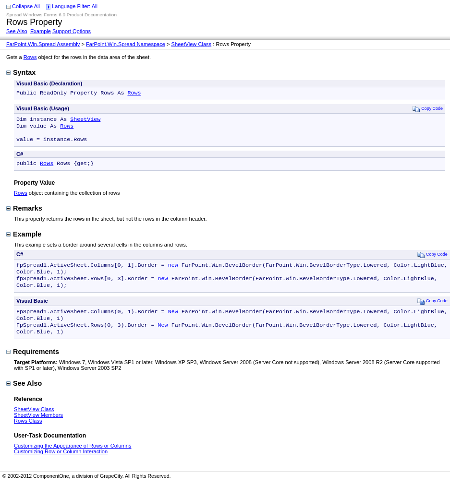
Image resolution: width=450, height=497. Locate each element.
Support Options (71, 31)
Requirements (32, 365)
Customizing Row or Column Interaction (61, 465)
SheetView (85, 121)
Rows (30, 57)
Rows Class (28, 434)
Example (40, 31)
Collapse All (26, 6)
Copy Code (428, 109)
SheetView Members (38, 428)
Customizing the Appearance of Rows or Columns (72, 459)
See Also (16, 31)
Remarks (24, 214)
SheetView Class (191, 44)
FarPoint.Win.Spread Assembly (43, 44)
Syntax (21, 72)
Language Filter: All (74, 6)
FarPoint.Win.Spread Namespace (125, 44)
